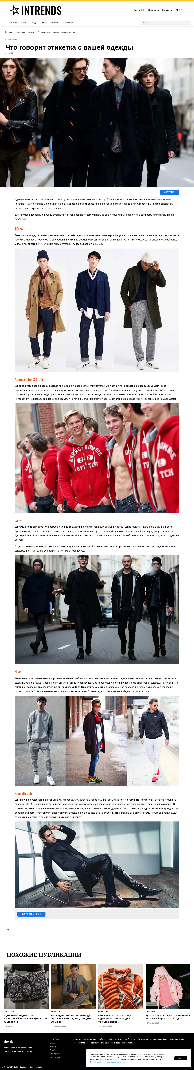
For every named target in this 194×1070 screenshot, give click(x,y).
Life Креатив (56, 23)
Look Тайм (13, 23)
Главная (9, 32)
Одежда (32, 32)
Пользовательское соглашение (17, 1048)
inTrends (35, 10)
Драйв (44, 23)
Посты (138, 10)
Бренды (34, 23)
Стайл (23, 23)
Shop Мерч (153, 10)
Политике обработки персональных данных (108, 1062)
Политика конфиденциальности (17, 1051)
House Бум (69, 23)
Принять (181, 1058)
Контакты (167, 10)
